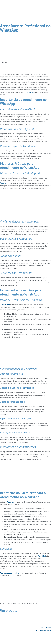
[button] (48, 62)
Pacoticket (30, 92)
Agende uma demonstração (10, 573)
